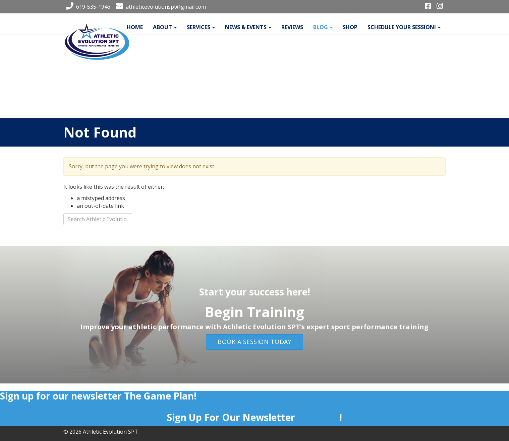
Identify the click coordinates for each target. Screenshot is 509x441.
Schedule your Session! (404, 27)
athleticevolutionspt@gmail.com (159, 6)
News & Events (248, 27)
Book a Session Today (254, 342)
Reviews (292, 27)
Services (201, 27)
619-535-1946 (86, 6)
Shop (350, 27)
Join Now (318, 417)
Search (155, 221)
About (165, 27)
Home (135, 27)
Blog (323, 27)
